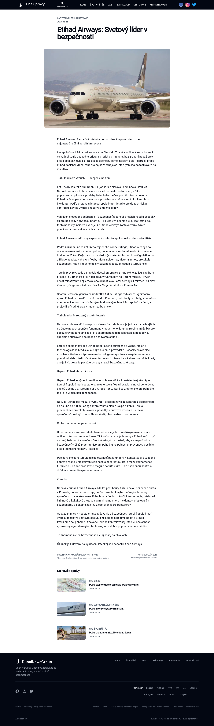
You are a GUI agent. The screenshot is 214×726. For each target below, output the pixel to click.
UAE (110, 4)
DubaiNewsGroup (37, 661)
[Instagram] (24, 691)
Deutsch (172, 694)
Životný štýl (97, 4)
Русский (160, 688)
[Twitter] (31, 691)
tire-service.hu (175, 719)
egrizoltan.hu (193, 719)
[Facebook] (17, 691)
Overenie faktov (192, 707)
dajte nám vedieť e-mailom (98, 558)
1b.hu (184, 719)
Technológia (122, 4)
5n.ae (166, 719)
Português (148, 694)
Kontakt (96, 707)
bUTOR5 (154, 719)
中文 (170, 688)
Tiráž (105, 707)
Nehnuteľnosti (158, 4)
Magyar (183, 694)
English (149, 688)
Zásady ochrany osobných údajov (124, 707)
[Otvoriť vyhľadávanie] (62, 5)
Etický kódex (178, 707)
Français (161, 694)
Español (193, 688)
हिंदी (177, 688)
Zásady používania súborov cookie (155, 707)
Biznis (83, 4)
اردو (184, 688)
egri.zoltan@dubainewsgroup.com (144, 557)
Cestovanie (139, 4)
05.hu (161, 719)
